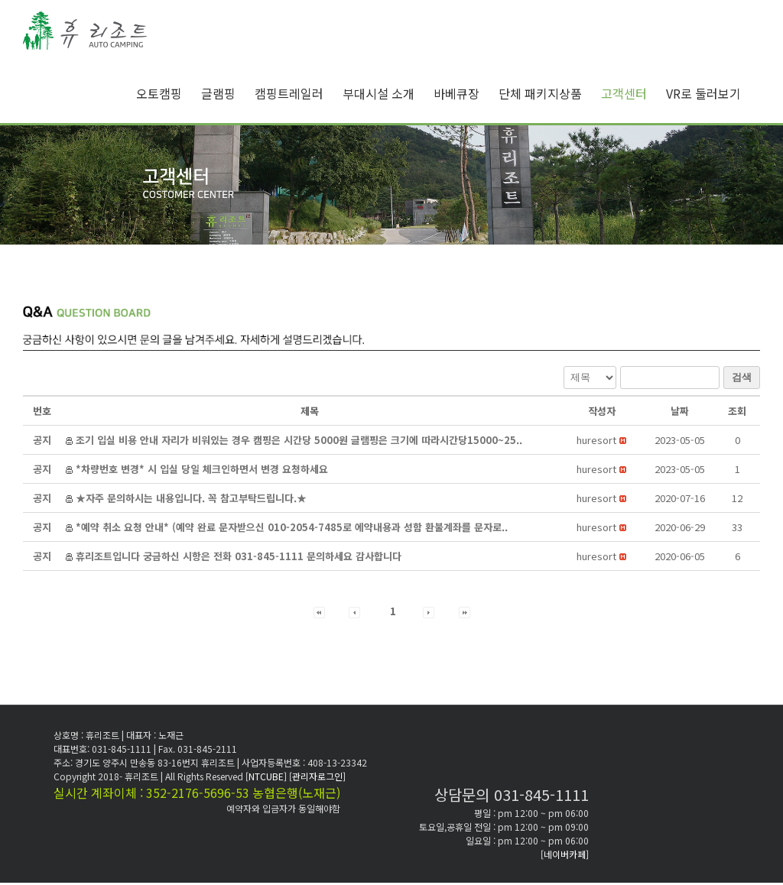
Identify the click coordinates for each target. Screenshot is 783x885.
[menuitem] (168, 93)
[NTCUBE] (267, 776)
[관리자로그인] (317, 776)
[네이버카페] (565, 854)
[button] (596, 440)
